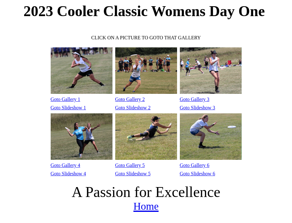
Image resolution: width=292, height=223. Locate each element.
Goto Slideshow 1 (68, 107)
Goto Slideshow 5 (133, 173)
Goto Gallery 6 (194, 165)
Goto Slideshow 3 (197, 107)
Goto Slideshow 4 (68, 173)
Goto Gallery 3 (194, 99)
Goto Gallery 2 (130, 99)
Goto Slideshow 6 (197, 173)
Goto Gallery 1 (65, 99)
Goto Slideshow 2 (133, 107)
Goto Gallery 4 (65, 165)
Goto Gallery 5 (130, 165)
